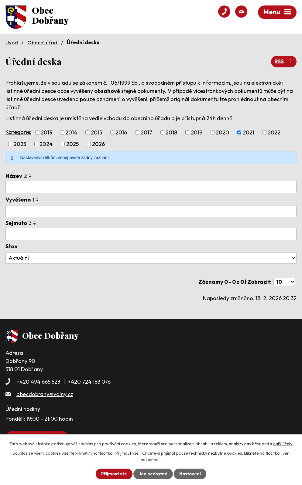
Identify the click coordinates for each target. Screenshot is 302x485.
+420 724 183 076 (89, 381)
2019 (196, 132)
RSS (283, 61)
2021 (248, 132)
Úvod (11, 42)
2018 (171, 132)
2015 (96, 132)
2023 (20, 144)
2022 (274, 132)
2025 (72, 144)
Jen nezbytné (153, 474)
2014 (71, 132)
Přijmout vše (114, 474)
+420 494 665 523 (38, 381)
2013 (46, 132)
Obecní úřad (42, 42)
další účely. (283, 443)
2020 (222, 132)
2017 (146, 132)
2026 (98, 144)
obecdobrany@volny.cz (44, 394)
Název (16, 175)
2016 (121, 132)
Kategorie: (18, 131)
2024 (46, 144)
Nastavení (190, 474)
